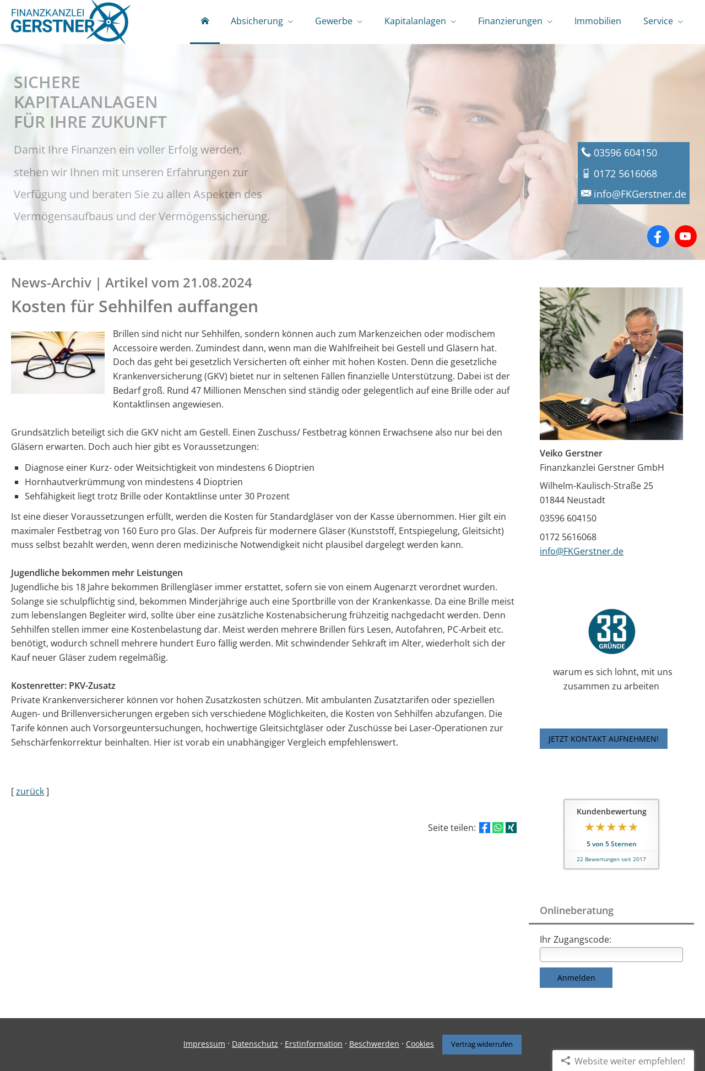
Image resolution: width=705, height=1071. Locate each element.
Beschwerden (374, 1044)
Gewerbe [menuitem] (333, 21)
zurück (30, 791)
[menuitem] (205, 22)
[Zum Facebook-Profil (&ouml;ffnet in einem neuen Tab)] (658, 236)
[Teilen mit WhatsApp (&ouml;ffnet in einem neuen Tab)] (497, 827)
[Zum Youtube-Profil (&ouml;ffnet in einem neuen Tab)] (686, 236)
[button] (352, 246)
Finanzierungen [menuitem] (510, 21)
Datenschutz (255, 1044)
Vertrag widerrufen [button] (482, 1044)
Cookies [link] (420, 1044)
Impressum (204, 1044)
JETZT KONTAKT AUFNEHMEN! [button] (604, 738)
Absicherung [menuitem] (257, 21)
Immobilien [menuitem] (597, 21)
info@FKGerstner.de (581, 551)
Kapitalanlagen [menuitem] (415, 21)
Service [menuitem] (658, 21)
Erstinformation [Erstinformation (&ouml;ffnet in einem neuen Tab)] (314, 1044)
